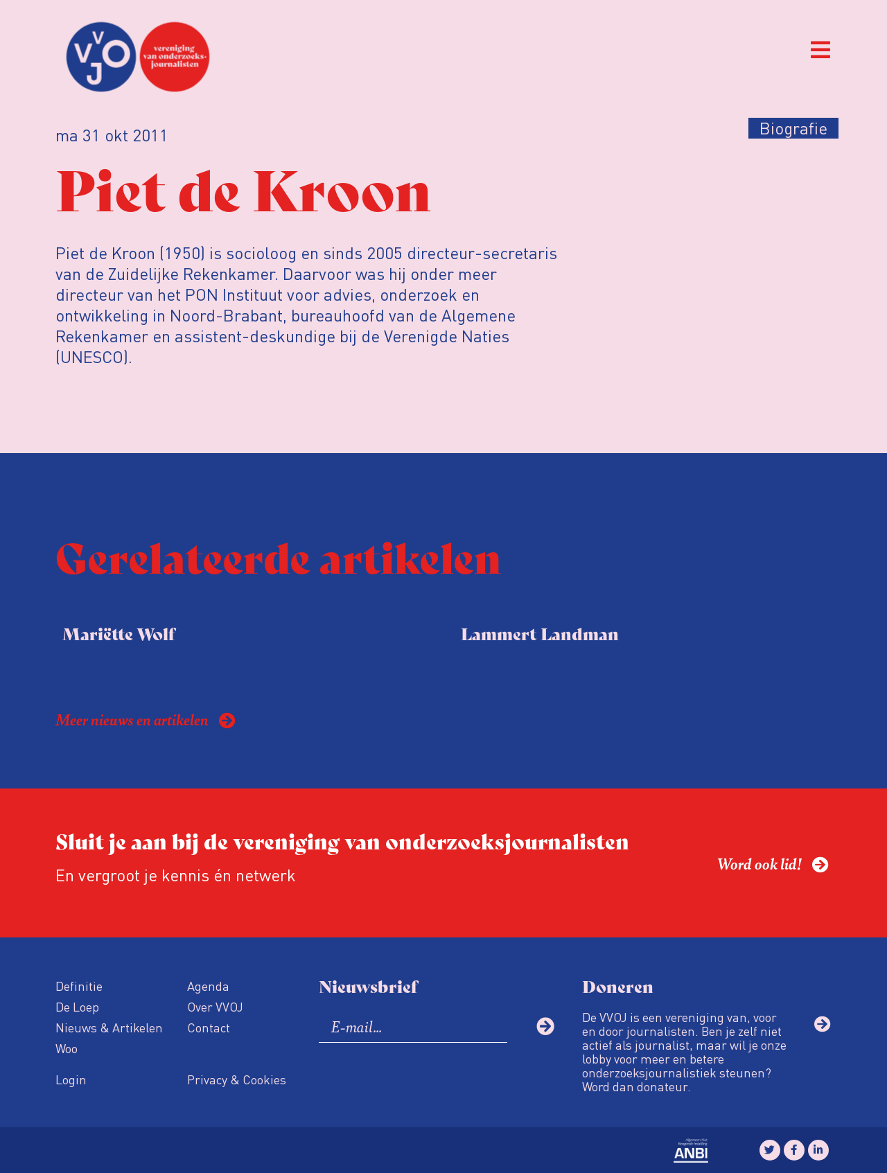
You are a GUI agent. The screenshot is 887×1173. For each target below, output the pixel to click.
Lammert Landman (540, 633)
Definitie (79, 986)
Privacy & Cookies (236, 1079)
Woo (66, 1048)
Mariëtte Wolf (118, 633)
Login (71, 1079)
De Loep (77, 1006)
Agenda (208, 986)
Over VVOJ (215, 1006)
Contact (208, 1027)
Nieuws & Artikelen (109, 1027)
